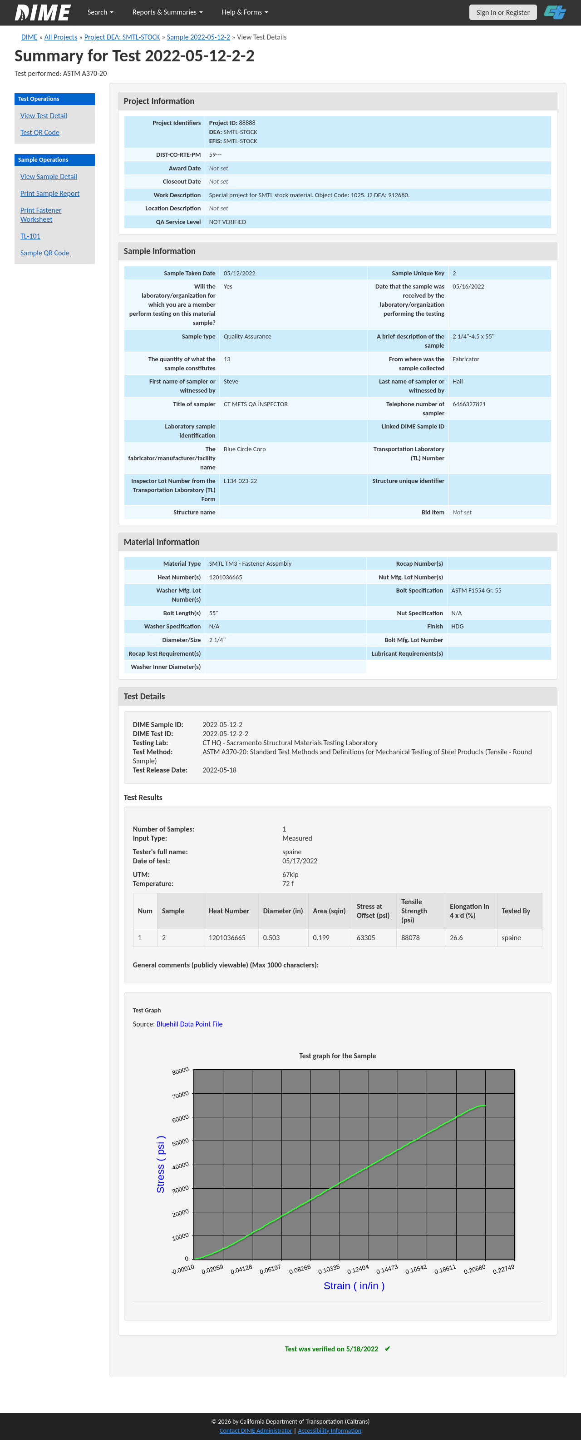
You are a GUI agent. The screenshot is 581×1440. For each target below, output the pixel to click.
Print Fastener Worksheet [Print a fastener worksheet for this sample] (41, 215)
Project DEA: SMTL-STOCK (122, 37)
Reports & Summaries (168, 12)
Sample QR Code (44, 253)
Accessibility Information (329, 1431)
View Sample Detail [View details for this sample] (48, 176)
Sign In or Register (503, 12)
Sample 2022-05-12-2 (198, 37)
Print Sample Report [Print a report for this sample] (49, 193)
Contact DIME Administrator (256, 1431)
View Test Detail (43, 115)
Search (100, 12)
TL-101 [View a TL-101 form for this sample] (30, 236)
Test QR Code (39, 132)
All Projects (60, 37)
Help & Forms (245, 12)
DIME (29, 37)
